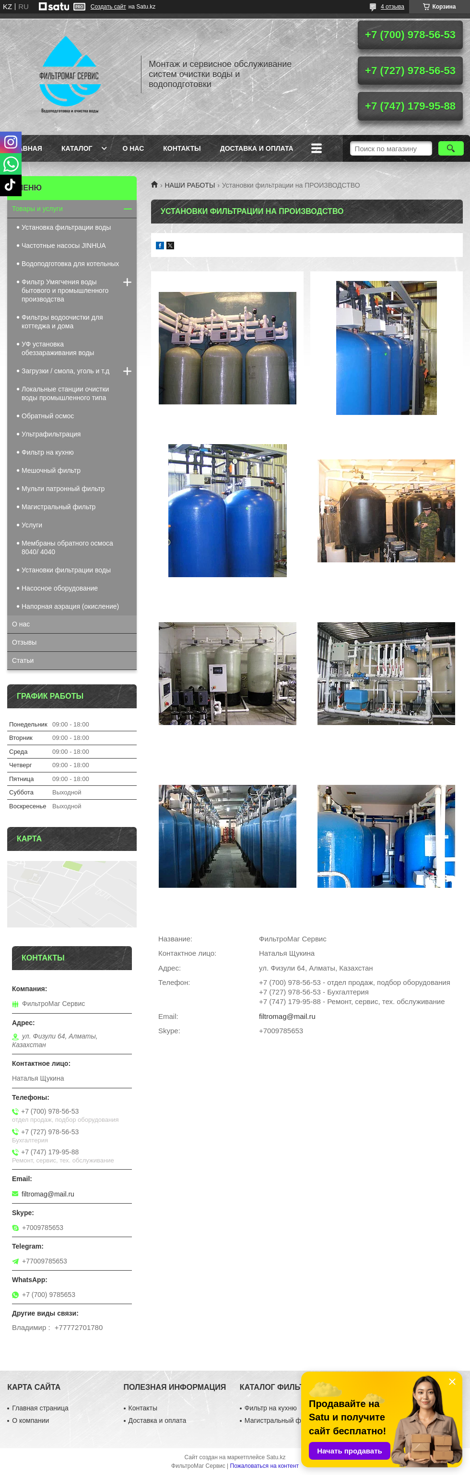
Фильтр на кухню (48, 452)
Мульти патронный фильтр (63, 488)
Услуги (32, 525)
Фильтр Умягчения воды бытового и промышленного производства (65, 290)
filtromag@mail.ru (287, 1016)
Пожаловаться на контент (264, 1466)
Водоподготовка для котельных (70, 264)
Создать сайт (108, 6)
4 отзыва (392, 6)
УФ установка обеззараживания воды (58, 348)
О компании (30, 1420)
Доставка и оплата (257, 148)
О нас (133, 148)
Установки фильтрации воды (66, 570)
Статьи (23, 660)
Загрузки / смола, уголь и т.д (65, 371)
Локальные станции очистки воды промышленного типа (65, 393)
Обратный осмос (48, 416)
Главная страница (40, 1408)
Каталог (77, 148)
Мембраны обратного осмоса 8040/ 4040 (67, 547)
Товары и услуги (37, 208)
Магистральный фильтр (58, 507)
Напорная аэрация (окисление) (70, 606)
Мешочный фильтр (51, 470)
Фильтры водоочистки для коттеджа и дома (62, 321)
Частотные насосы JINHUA (64, 245)
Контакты (181, 148)
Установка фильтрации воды (66, 227)
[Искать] (451, 148)
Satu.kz (275, 1457)
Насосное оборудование (60, 588)
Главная (26, 148)
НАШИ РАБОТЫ (189, 185)
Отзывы (24, 642)
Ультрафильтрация (51, 434)
